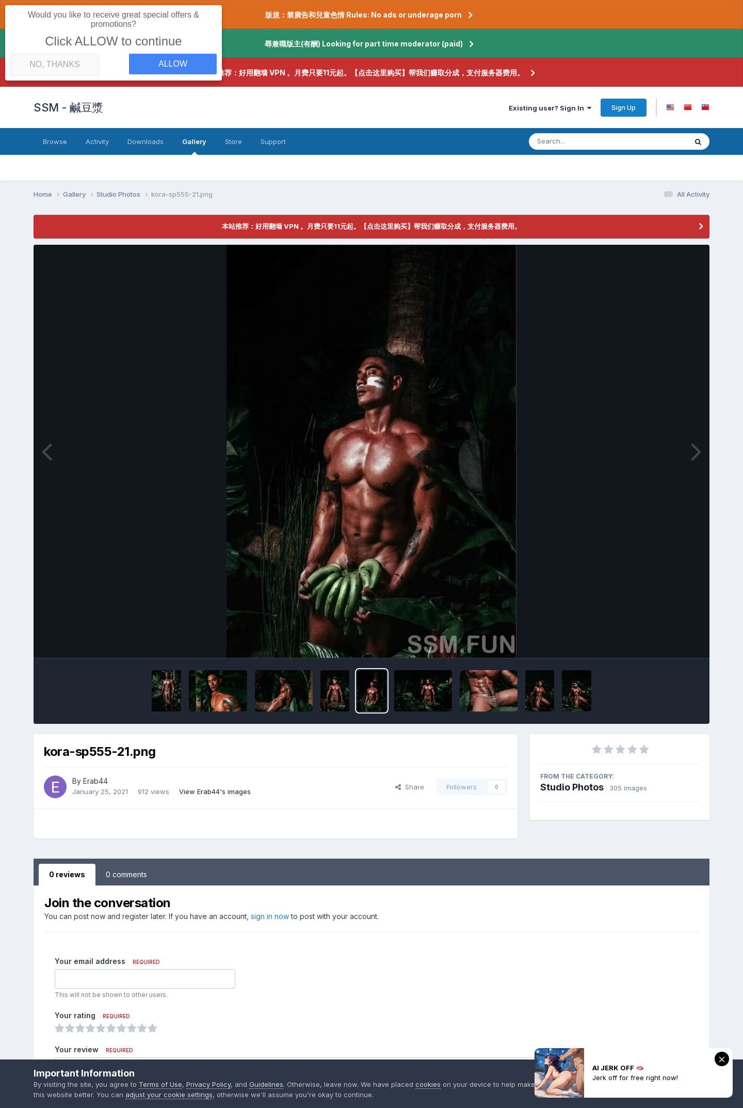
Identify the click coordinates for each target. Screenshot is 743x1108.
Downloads (145, 141)
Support (273, 141)
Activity (97, 141)
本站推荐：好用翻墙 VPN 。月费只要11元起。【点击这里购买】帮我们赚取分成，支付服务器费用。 (363, 72)
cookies (428, 1084)
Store (233, 141)
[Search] (580, 141)
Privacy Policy (208, 1084)
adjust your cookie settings (188, 1094)
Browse (55, 141)
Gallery (194, 146)
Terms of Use (160, 1084)
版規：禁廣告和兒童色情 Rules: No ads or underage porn (363, 14)
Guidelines (266, 1084)
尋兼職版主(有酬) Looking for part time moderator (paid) (364, 43)
